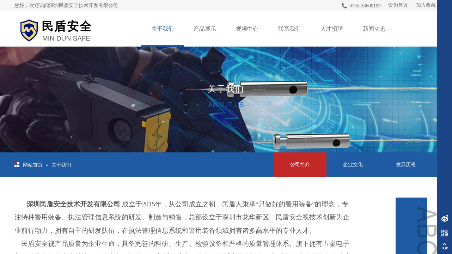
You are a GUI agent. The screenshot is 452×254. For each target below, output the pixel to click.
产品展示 (205, 29)
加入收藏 (426, 5)
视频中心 (247, 29)
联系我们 (289, 29)
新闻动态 (374, 29)
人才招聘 (331, 29)
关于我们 (162, 29)
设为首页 (398, 5)
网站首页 (33, 165)
